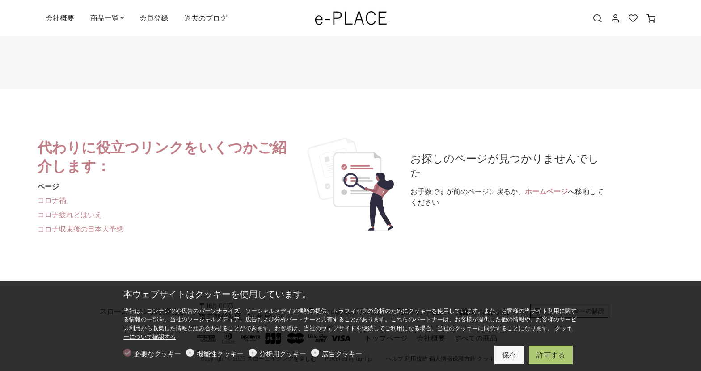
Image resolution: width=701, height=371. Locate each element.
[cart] (651, 18)
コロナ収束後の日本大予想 (80, 228)
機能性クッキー (220, 354)
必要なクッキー (157, 354)
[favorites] (633, 18)
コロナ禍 (52, 200)
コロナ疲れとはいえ (70, 214)
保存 (509, 354)
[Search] (597, 18)
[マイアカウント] (615, 18)
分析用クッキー (282, 354)
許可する (550, 354)
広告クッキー (342, 354)
